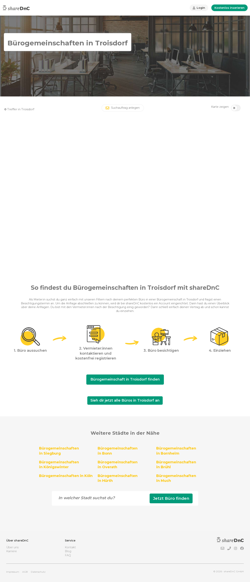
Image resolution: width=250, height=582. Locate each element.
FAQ (68, 555)
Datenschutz (38, 571)
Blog (68, 551)
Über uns (12, 547)
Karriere (11, 551)
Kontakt (70, 547)
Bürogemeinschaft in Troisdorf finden (125, 379)
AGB (25, 571)
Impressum (12, 571)
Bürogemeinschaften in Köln (66, 476)
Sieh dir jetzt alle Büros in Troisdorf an (125, 400)
